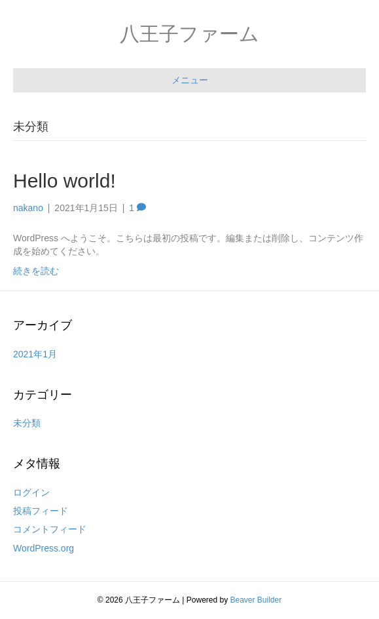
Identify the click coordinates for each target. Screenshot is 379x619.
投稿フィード (40, 511)
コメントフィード (49, 529)
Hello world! (64, 180)
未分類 (27, 423)
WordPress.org (43, 548)
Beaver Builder (256, 600)
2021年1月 (35, 354)
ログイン (31, 492)
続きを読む (36, 271)
